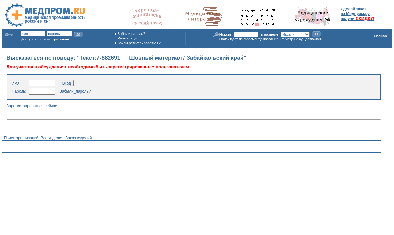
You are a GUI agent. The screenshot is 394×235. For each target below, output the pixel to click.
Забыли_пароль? (75, 91)
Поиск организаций (21, 138)
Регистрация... (129, 38)
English (380, 36)
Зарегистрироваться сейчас (32, 106)
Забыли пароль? (131, 34)
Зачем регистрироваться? (139, 43)
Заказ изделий (79, 138)
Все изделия (52, 138)
